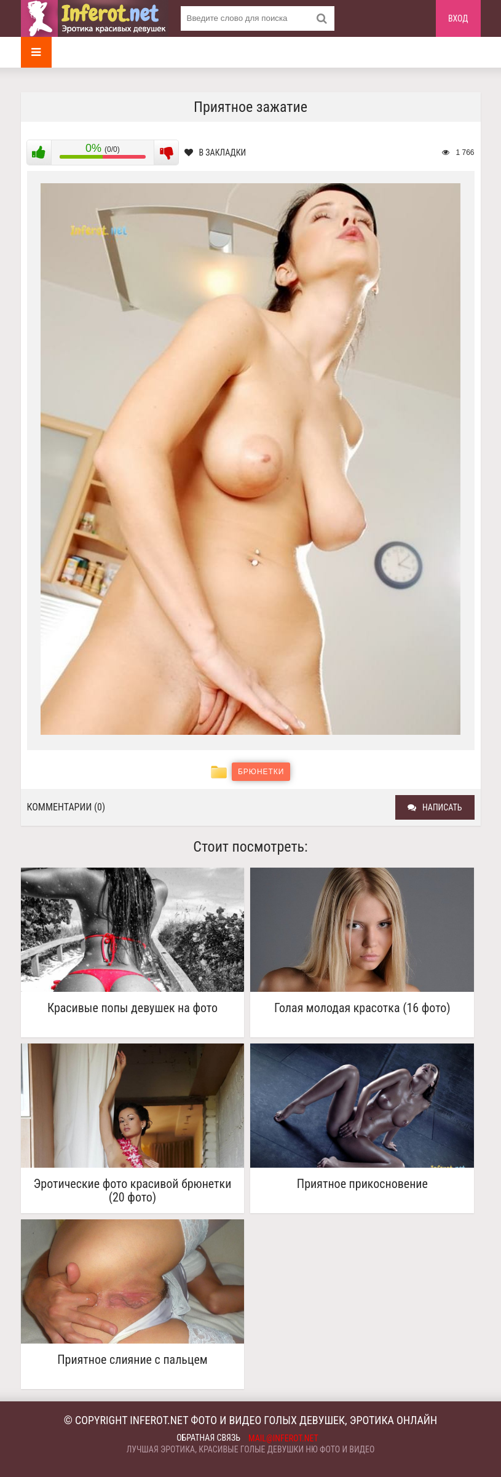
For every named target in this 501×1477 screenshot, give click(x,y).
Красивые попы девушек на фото (132, 1008)
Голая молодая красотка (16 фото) (362, 1008)
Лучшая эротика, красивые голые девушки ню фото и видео (251, 1449)
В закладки (215, 152)
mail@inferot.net (283, 1438)
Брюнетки (261, 771)
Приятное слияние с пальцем (132, 1360)
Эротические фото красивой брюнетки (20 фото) (133, 1190)
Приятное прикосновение (362, 1184)
